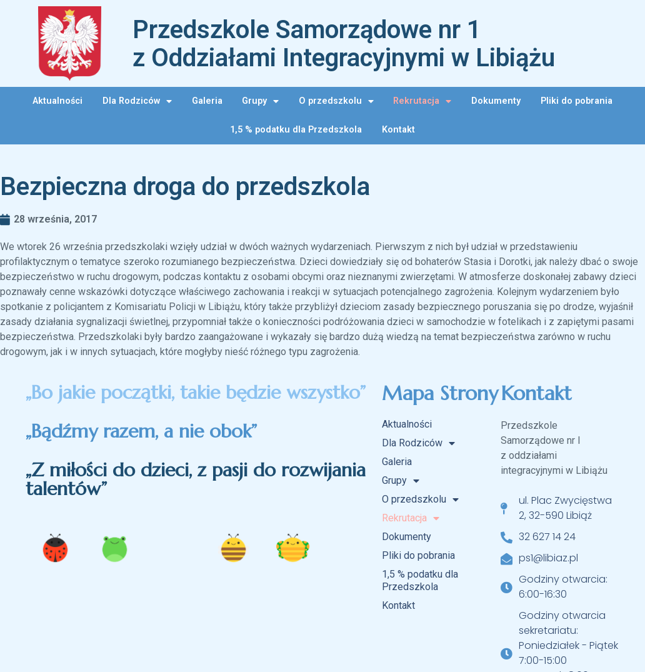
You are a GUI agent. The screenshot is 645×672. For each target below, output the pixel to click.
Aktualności (57, 101)
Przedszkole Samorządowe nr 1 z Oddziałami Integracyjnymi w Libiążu (343, 44)
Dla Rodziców (137, 101)
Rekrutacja (422, 101)
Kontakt (398, 129)
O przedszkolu (336, 101)
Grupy (260, 101)
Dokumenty (496, 101)
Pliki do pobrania (576, 101)
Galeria (207, 101)
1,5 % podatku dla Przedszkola (296, 129)
